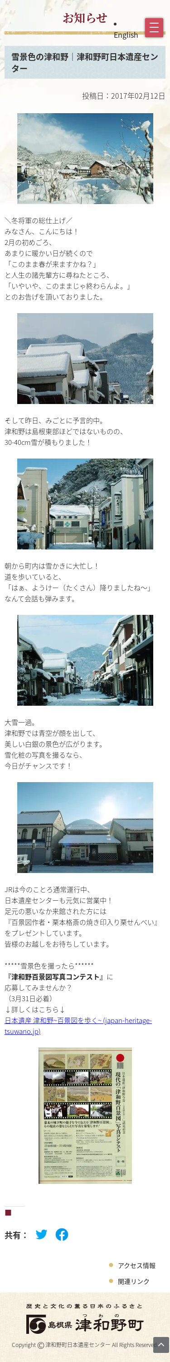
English (126, 34)
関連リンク (134, 1281)
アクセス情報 (136, 1265)
